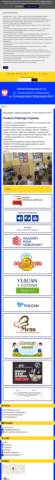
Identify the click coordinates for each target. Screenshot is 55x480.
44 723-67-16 (7, 427)
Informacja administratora (27, 77)
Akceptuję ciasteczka (31, 6)
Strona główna (11, 73)
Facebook (6, 447)
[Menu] (27, 106)
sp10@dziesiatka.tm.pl (10, 430)
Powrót (7, 189)
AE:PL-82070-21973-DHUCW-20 (14, 432)
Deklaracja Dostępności (11, 455)
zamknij (5, 67)
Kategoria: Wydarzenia (23, 113)
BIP (4, 442)
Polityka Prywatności (10, 452)
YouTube (5, 450)
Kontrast (45, 73)
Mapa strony (19, 73)
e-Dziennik (6, 445)
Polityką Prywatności (46, 1)
